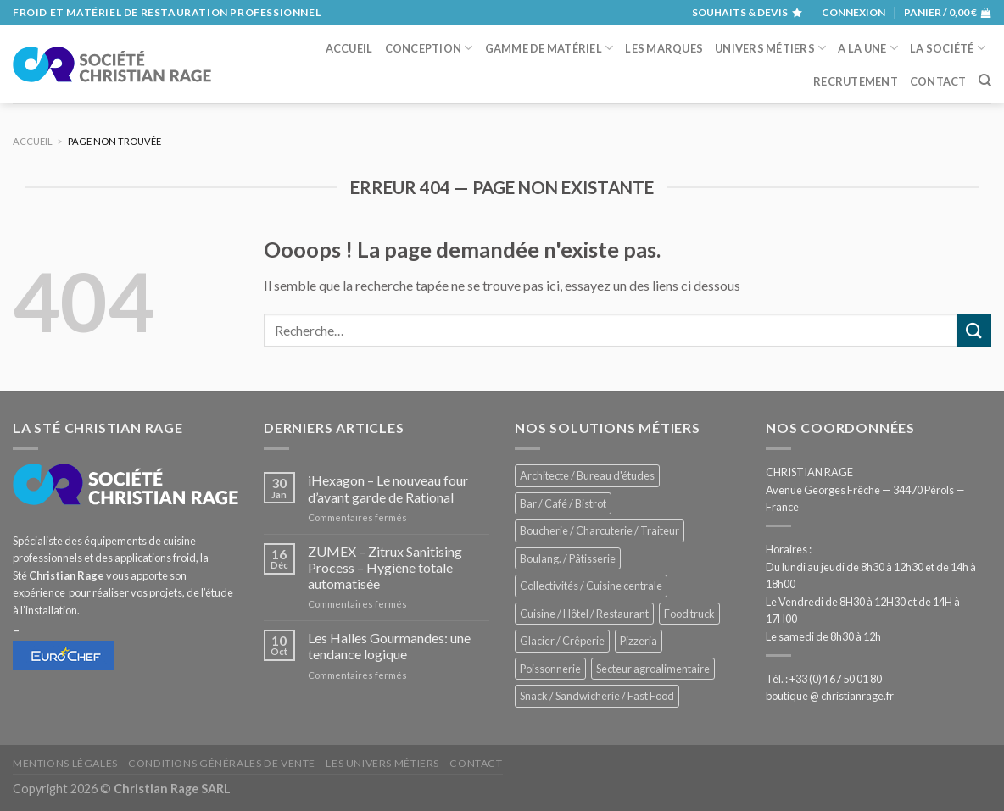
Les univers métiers (382, 763)
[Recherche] (985, 80)
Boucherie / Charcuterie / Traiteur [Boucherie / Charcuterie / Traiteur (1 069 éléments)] (599, 530)
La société (947, 48)
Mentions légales (65, 763)
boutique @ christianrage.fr (830, 696)
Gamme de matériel (549, 48)
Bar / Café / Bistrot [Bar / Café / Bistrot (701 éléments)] (563, 503)
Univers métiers (770, 48)
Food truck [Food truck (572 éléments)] (689, 613)
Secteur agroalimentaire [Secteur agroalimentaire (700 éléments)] (653, 668)
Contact (938, 81)
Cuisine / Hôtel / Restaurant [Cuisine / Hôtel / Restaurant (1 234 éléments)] (584, 613)
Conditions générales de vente (221, 763)
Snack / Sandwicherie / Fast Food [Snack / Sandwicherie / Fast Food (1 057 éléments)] (597, 696)
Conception (429, 48)
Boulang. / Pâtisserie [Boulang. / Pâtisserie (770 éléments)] (568, 558)
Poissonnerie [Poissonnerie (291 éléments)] (550, 668)
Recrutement (855, 81)
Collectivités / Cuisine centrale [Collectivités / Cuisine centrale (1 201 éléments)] (591, 585)
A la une (868, 48)
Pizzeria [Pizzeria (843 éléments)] (638, 640)
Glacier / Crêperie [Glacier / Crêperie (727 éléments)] (562, 640)
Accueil (349, 48)
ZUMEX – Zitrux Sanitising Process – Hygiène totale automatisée (385, 567)
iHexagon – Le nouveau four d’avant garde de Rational (388, 488)
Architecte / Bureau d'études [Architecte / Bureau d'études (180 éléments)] (587, 475)
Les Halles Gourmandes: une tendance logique (389, 646)
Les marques (664, 48)
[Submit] (974, 330)
